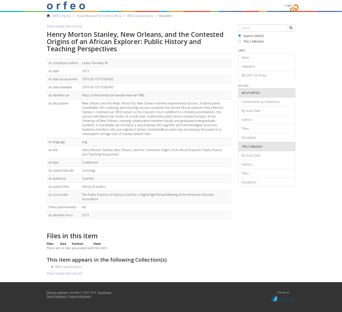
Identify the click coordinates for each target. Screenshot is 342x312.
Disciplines (249, 137)
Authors (247, 120)
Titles (245, 128)
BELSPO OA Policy (254, 75)
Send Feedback (56, 296)
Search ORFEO (251, 36)
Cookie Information (79, 296)
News (245, 57)
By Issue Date (251, 111)
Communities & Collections (261, 102)
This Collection (251, 41)
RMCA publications (140, 16)
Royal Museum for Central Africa (99, 16)
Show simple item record (64, 26)
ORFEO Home (61, 16)
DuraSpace (104, 292)
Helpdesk (248, 66)
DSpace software (57, 292)
